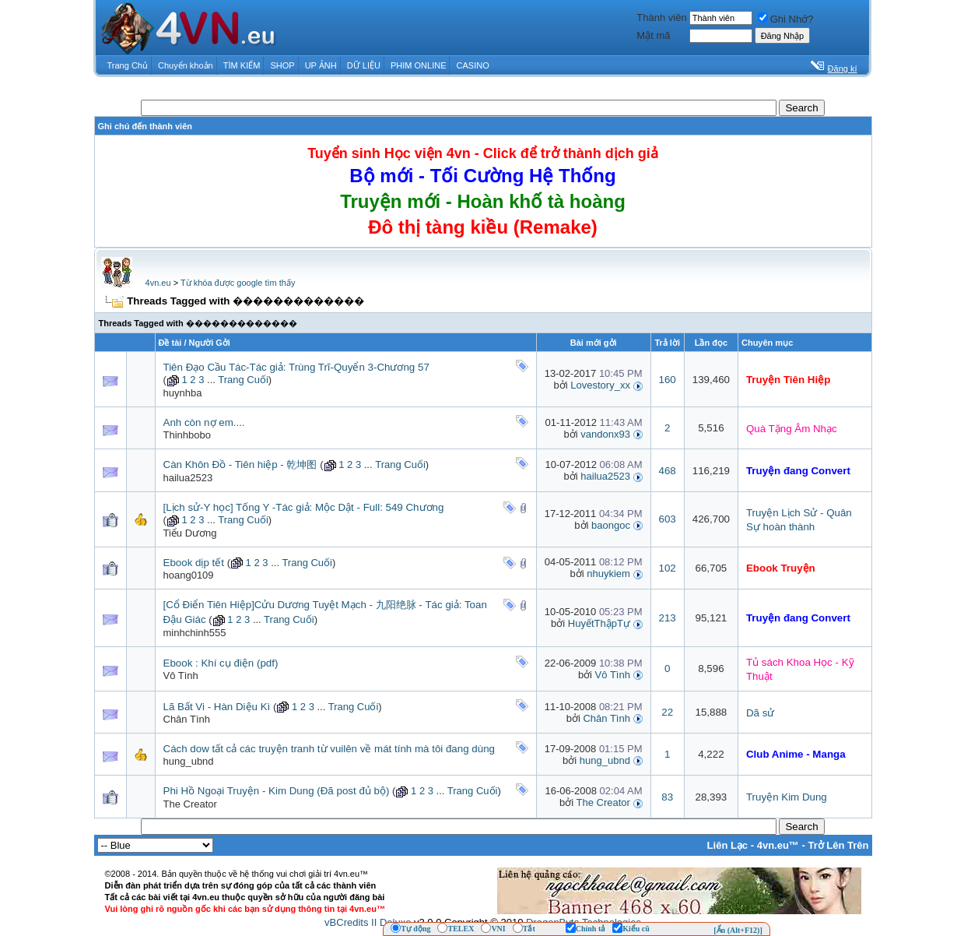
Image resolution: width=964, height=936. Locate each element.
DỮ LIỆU (363, 65)
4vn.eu (158, 282)
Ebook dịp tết (193, 562)
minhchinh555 (194, 633)
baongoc (610, 525)
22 (667, 712)
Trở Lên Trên (838, 845)
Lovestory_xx (600, 385)
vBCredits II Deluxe (367, 922)
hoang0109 (188, 575)
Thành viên (661, 17)
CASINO (473, 65)
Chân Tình (186, 719)
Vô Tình (180, 675)
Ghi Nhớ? (786, 19)
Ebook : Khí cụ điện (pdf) (221, 663)
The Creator (190, 804)
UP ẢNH (321, 65)
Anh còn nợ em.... (204, 422)
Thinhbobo (187, 435)
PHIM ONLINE (419, 65)
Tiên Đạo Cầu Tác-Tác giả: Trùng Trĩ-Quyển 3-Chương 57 (296, 367)
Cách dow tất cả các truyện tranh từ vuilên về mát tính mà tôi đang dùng (329, 749)
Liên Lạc (727, 845)
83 (667, 797)
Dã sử (760, 713)
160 (667, 379)
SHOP (282, 65)
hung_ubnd (188, 761)
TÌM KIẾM (242, 65)
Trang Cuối (243, 379)
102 (667, 568)
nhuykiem (608, 573)
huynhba (182, 393)
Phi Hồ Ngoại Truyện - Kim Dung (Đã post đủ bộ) (276, 791)
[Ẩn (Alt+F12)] (737, 930)
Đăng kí (842, 68)
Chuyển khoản (185, 65)
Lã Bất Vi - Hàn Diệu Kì (217, 707)
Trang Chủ (127, 65)
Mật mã (653, 35)
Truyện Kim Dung (786, 797)
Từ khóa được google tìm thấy (238, 282)
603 (667, 519)
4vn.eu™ (778, 845)
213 (667, 618)
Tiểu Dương (190, 533)
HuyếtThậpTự (599, 623)
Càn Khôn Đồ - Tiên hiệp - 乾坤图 (240, 464)
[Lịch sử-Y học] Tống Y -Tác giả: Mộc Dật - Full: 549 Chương (303, 507)
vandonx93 (605, 434)
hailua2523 (188, 478)
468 (667, 471)
